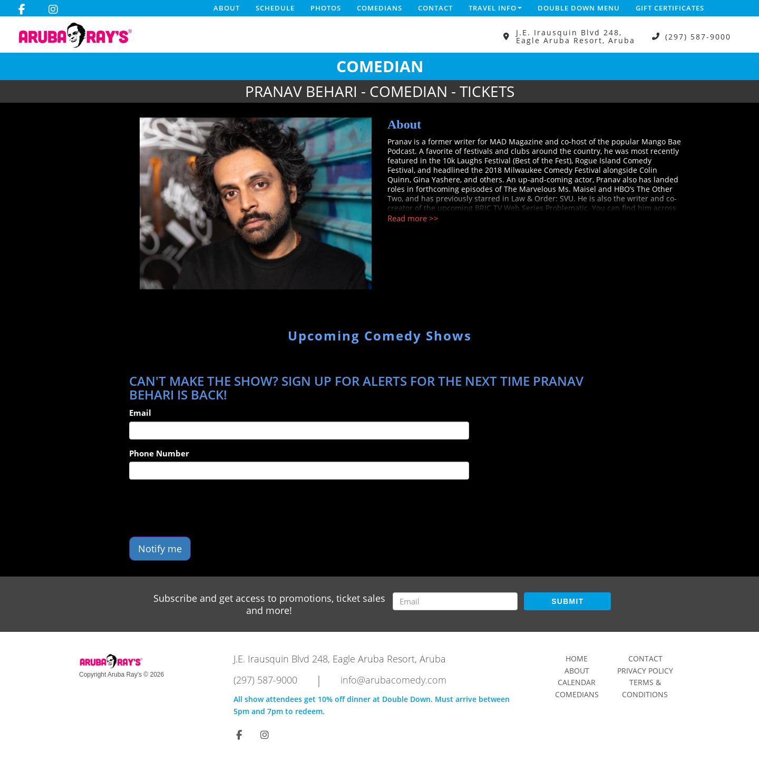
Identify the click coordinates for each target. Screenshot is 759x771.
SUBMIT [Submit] (567, 601)
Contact (435, 8)
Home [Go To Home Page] (577, 658)
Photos (325, 8)
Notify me (160, 548)
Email (140, 412)
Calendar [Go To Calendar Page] (577, 682)
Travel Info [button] (495, 8)
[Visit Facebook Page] (22, 9)
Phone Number (159, 453)
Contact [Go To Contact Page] (645, 658)
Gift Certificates (670, 8)
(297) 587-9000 (698, 37)
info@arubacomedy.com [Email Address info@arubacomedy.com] (393, 680)
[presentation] (209, 508)
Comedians (379, 8)
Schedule (275, 8)
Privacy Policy (645, 671)
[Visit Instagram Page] (53, 9)
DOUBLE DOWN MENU (579, 8)
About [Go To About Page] (577, 671)
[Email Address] (455, 601)
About (226, 8)
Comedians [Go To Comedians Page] (577, 694)
